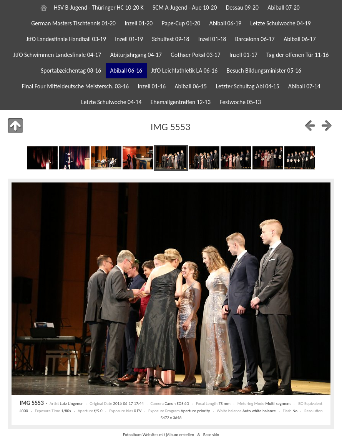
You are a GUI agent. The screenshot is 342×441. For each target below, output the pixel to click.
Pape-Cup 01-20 (181, 23)
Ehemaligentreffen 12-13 (181, 102)
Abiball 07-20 (283, 7)
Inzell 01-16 (152, 86)
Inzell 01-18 (212, 39)
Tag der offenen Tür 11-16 (297, 54)
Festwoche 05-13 (240, 102)
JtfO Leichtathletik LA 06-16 (184, 70)
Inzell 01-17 (243, 54)
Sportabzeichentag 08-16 (71, 70)
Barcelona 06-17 (255, 39)
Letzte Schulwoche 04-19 (280, 23)
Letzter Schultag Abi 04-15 (247, 86)
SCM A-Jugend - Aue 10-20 (185, 7)
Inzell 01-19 (129, 39)
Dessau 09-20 (242, 7)
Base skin (211, 434)
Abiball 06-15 (191, 86)
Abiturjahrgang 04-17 (136, 54)
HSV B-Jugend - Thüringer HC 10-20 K (98, 7)
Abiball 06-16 (126, 70)
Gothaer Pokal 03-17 (195, 54)
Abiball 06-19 (225, 23)
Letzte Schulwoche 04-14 (111, 102)
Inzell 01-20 (139, 23)
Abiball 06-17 (300, 39)
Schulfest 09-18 (170, 39)
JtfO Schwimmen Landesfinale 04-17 (57, 54)
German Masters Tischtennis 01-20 (73, 23)
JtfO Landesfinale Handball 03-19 (66, 39)
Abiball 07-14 (304, 86)
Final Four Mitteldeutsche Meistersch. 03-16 (75, 86)
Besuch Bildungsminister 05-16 (263, 70)
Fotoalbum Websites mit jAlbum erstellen (158, 434)
